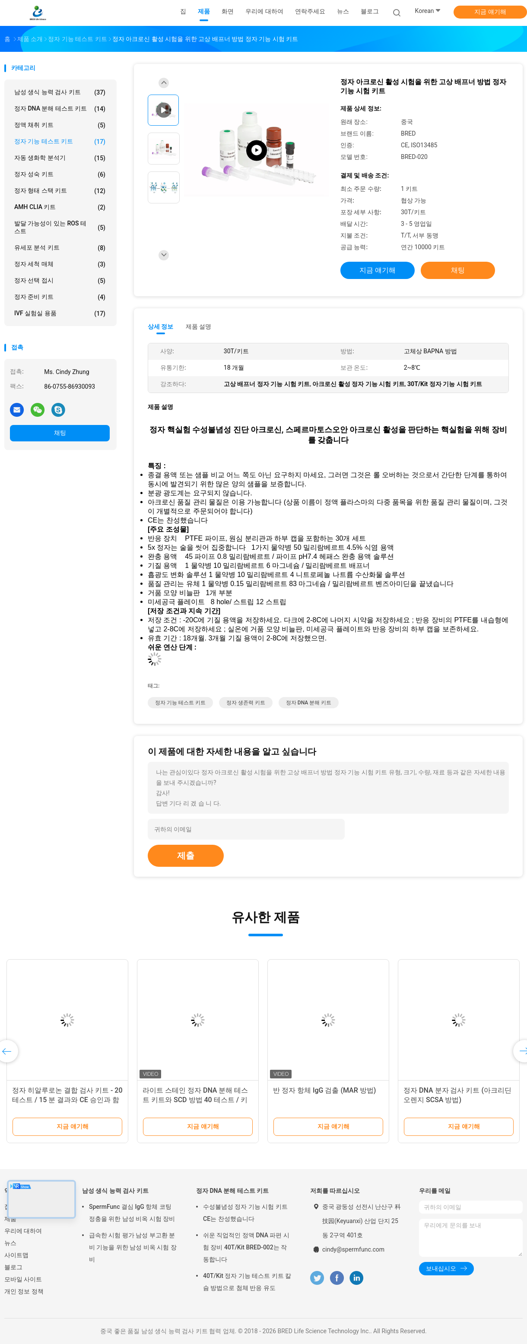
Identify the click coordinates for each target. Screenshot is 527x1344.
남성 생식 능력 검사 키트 (59, 92)
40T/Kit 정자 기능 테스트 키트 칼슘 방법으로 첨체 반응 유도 (247, 1281)
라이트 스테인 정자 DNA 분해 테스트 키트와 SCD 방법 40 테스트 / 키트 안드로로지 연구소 (195, 1099)
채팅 (60, 432)
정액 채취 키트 (59, 125)
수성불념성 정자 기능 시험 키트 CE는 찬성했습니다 (245, 1212)
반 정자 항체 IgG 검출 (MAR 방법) (324, 1090)
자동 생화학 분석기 (59, 158)
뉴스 (10, 1242)
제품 (10, 1218)
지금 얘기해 (490, 11)
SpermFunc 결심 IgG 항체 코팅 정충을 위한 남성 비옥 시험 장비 (132, 1212)
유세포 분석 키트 (59, 248)
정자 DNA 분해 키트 (308, 703)
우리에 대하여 (23, 1230)
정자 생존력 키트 (245, 703)
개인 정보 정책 (24, 1291)
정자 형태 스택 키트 (59, 191)
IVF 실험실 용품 (59, 313)
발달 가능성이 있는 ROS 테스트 (59, 227)
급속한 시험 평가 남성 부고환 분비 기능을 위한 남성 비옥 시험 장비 (133, 1247)
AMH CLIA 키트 (59, 207)
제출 (185, 855)
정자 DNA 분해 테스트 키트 (59, 109)
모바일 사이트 (23, 1279)
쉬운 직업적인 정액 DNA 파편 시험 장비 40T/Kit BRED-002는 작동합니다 (246, 1247)
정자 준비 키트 (59, 297)
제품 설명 (198, 326)
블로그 (13, 1267)
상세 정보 (161, 326)
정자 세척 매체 (59, 264)
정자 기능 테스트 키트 (59, 141)
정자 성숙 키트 (59, 174)
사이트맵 (16, 1255)
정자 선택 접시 (59, 280)
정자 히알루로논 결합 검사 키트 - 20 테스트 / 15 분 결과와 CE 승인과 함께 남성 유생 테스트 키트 (67, 1099)
